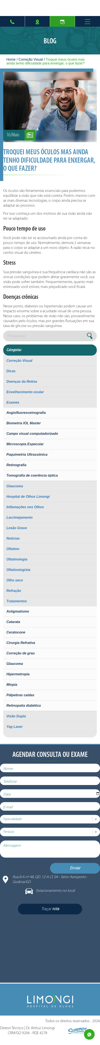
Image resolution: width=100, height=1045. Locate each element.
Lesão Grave (16, 528)
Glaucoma (14, 486)
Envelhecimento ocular (25, 392)
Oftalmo (12, 549)
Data (10, 798)
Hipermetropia (17, 674)
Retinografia (16, 465)
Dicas (11, 371)
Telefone (13, 785)
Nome (11, 772)
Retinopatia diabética (23, 705)
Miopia (11, 684)
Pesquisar (16, 336)
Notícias (13, 538)
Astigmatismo (17, 611)
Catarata (13, 622)
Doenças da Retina (21, 381)
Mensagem (15, 849)
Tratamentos (16, 601)
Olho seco (14, 580)
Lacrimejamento (19, 517)
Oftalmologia (16, 559)
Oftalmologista (18, 570)
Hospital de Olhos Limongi (28, 496)
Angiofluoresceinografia (26, 412)
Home (11, 59)
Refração (13, 591)
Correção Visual (31, 59)
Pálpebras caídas (20, 695)
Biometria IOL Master (23, 423)
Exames (12, 402)
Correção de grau (20, 653)
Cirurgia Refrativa (20, 643)
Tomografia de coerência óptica (32, 475)
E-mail (11, 811)
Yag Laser (14, 726)
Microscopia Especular (25, 444)
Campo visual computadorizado (32, 433)
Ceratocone (15, 632)
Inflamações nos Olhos (25, 507)
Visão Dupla (16, 716)
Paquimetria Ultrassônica (26, 454)
